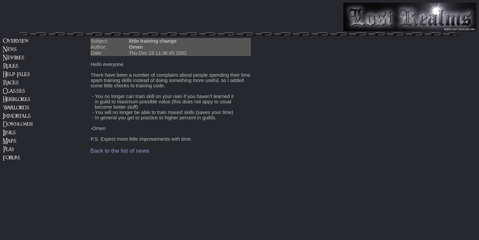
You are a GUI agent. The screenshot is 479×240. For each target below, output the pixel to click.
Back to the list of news (119, 150)
